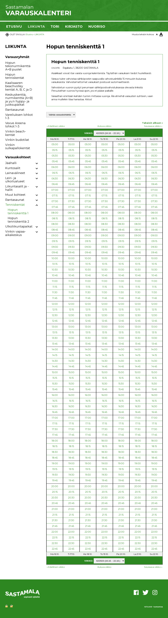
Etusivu (29, 34)
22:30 (55, 543)
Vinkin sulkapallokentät (17, 146)
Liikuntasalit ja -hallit (17, 188)
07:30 (55, 201)
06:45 (55, 184)
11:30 (54, 292)
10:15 (54, 263)
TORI (55, 26)
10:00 (55, 258)
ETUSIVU (14, 26)
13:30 (55, 338)
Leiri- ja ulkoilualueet (15, 179)
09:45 (55, 252)
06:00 (54, 167)
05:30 (55, 155)
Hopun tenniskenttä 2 (18, 219)
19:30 (55, 474)
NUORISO (96, 26)
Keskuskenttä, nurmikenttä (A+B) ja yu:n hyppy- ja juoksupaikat (19, 100)
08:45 (55, 229)
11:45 (54, 298)
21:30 (55, 520)
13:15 (54, 332)
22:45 (55, 548)
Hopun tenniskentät (14, 76)
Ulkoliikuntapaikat (18, 226)
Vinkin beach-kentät (15, 133)
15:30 (55, 383)
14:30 (55, 360)
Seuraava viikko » (153, 126)
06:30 (55, 178)
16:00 (55, 395)
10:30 (55, 269)
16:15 (54, 400)
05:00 (55, 144)
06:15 (55, 172)
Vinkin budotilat (17, 140)
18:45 (55, 457)
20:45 (55, 503)
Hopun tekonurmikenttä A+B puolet (18, 66)
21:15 (54, 514)
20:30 (55, 497)
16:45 (54, 412)
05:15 (54, 150)
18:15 (54, 446)
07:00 (54, 190)
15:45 (54, 389)
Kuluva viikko (104, 126)
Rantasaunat (14, 110)
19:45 (55, 480)
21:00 (55, 509)
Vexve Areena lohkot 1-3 (15, 124)
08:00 (54, 212)
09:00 (54, 235)
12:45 (54, 320)
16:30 (55, 406)
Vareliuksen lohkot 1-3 (19, 116)
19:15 (54, 469)
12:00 (55, 304)
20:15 (55, 491)
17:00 (55, 417)
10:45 (55, 275)
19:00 (55, 463)
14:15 (54, 355)
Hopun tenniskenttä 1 (18, 211)
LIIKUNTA (36, 26)
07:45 (55, 207)
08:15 (55, 218)
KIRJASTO (74, 26)
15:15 (54, 377)
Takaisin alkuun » (152, 123)
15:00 (55, 372)
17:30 (55, 429)
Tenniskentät (15, 205)
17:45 (55, 434)
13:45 (54, 343)
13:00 (55, 326)
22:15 (54, 537)
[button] (37, 164)
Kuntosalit (12, 168)
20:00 (54, 486)
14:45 (55, 366)
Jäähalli (11, 163)
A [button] (157, 34)
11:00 (55, 281)
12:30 (55, 315)
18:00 (55, 440)
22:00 (55, 531)
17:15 (54, 423)
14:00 (55, 349)
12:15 (54, 309)
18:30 (55, 452)
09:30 (55, 246)
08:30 (54, 224)
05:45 (55, 161)
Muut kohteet (15, 195)
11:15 (54, 286)
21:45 (54, 526)
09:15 (55, 241)
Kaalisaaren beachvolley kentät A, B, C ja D (18, 86)
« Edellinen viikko (56, 126)
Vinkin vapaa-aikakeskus (15, 233)
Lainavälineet (15, 173)
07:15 (55, 195)
